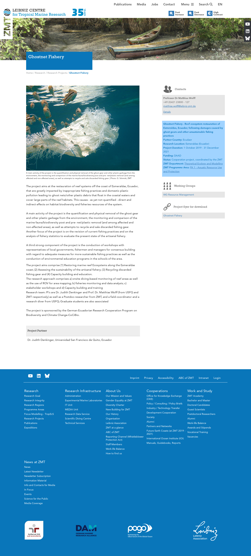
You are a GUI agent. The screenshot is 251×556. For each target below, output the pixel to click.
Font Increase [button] (179, 13)
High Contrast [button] (218, 13)
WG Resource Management (178, 194)
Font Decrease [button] (199, 13)
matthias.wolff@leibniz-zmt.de (179, 106)
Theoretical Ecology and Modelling (203, 163)
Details (167, 111)
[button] (220, 4)
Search (206, 4)
